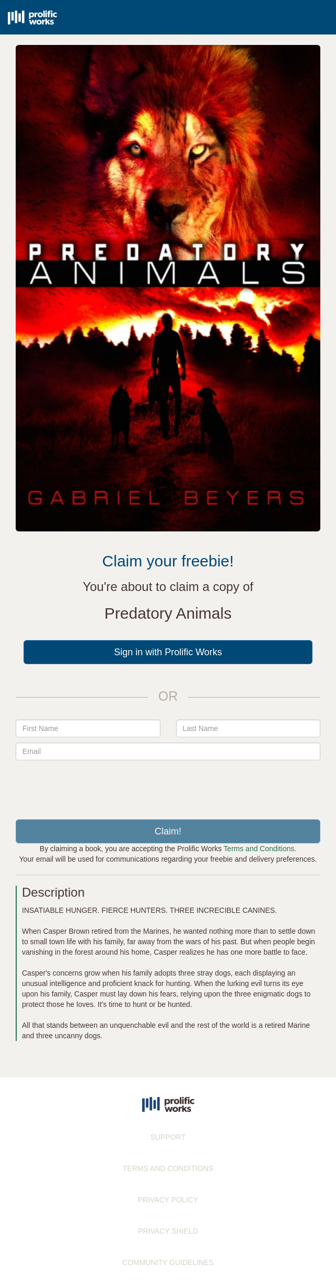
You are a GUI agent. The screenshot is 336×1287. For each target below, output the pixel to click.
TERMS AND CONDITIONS (168, 1168)
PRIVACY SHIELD (168, 1231)
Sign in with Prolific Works (168, 652)
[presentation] (168, 786)
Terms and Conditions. (260, 848)
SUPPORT (168, 1137)
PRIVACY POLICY (168, 1200)
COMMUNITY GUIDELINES (168, 1262)
